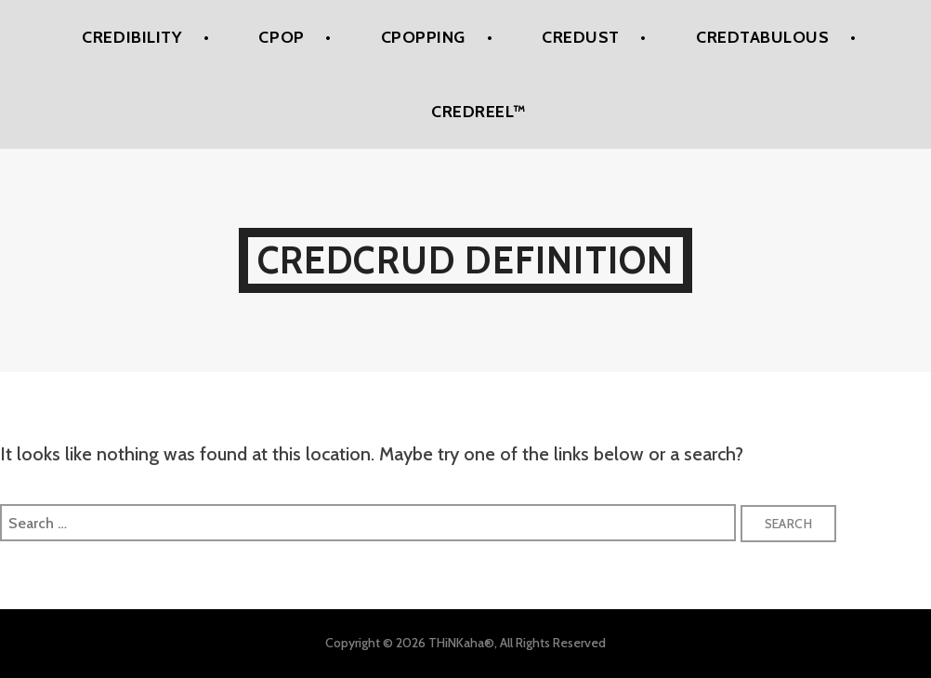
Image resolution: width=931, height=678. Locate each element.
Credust (581, 37)
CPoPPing (423, 37)
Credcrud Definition (466, 260)
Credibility (132, 37)
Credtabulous (762, 37)
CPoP (281, 37)
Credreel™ (478, 111)
